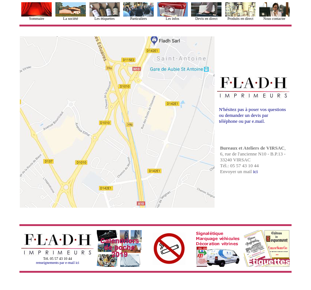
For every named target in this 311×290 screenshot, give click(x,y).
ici (255, 171)
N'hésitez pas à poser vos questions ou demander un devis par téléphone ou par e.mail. (252, 115)
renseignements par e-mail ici (57, 263)
